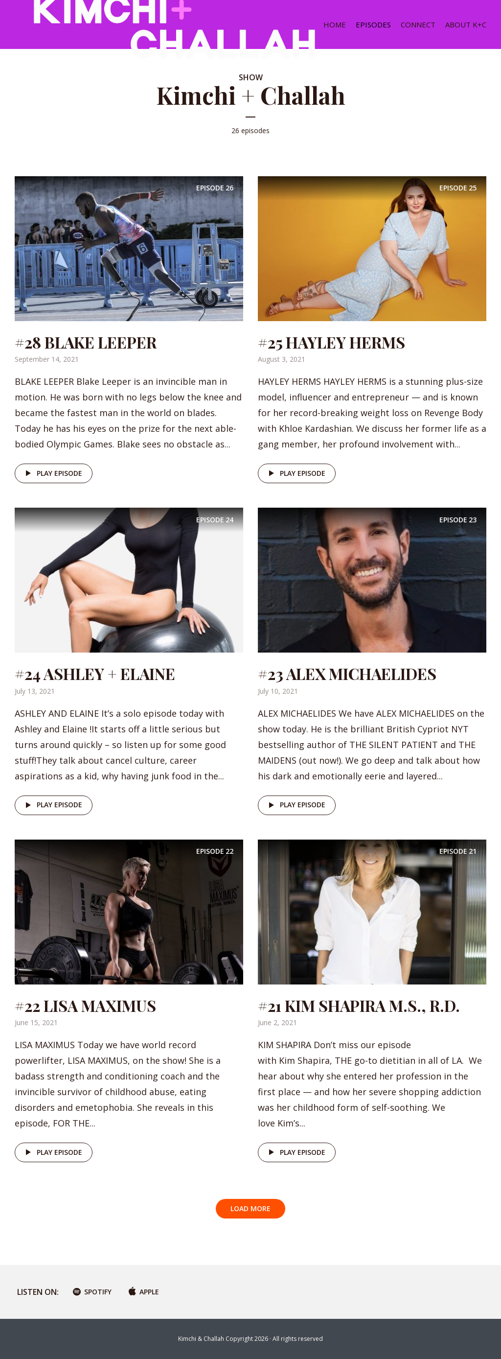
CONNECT (418, 24)
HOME (334, 24)
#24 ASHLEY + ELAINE (95, 673)
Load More (250, 1208)
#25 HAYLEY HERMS (331, 341)
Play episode (52, 473)
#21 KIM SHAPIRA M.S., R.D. (359, 1005)
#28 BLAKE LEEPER (86, 341)
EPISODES (373, 24)
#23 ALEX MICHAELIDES (347, 673)
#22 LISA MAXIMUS (85, 1005)
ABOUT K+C (465, 24)
